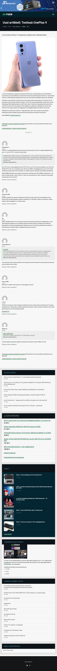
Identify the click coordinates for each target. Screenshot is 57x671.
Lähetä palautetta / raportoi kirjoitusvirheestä (14, 128)
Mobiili (23, 26)
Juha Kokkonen (6, 244)
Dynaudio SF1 (5, 311)
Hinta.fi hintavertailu (8, 650)
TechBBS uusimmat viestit (13, 581)
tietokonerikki (6, 194)
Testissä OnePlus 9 (15, 115)
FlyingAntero (5, 147)
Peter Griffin (5, 281)
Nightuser (4, 328)
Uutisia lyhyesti (10, 372)
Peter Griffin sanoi (8, 333)
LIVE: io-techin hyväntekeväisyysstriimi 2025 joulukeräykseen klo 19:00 (34, 487)
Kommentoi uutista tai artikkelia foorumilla (13, 123)
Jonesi (4, 302)
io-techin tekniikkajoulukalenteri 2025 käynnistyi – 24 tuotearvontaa (31, 499)
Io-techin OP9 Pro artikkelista (13, 152)
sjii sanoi (5, 249)
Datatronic (12, 416)
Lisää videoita (8, 534)
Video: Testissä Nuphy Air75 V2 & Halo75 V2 (29, 475)
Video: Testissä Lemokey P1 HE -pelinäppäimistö (30, 522)
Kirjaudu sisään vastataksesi (9, 179)
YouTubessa (7, 562)
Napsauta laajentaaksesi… (10, 162)
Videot (6, 468)
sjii (3, 218)
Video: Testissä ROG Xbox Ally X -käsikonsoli (29, 510)
